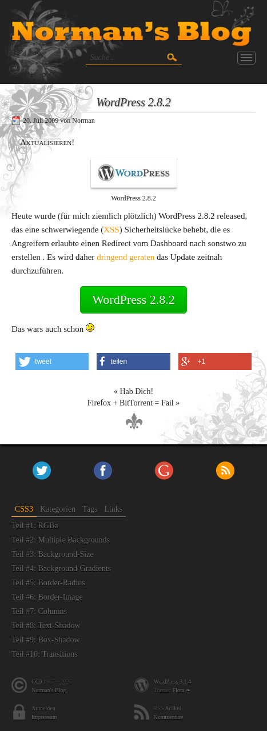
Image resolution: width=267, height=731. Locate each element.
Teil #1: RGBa (34, 525)
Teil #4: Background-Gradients (61, 568)
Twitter (42, 470)
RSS (225, 470)
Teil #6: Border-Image (47, 597)
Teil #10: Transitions (44, 654)
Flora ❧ (182, 690)
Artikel (173, 708)
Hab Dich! (136, 391)
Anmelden (43, 708)
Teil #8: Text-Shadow (46, 625)
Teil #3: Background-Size (52, 554)
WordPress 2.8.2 (133, 299)
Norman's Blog (48, 690)
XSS (111, 229)
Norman (83, 120)
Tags (89, 509)
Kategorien (57, 509)
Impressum (44, 717)
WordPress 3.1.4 (173, 681)
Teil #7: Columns (39, 611)
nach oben (133, 421)
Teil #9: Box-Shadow (45, 640)
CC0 (36, 681)
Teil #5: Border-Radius (48, 583)
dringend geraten (125, 257)
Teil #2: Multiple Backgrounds (60, 540)
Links (113, 509)
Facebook (103, 470)
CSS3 (24, 509)
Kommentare (169, 717)
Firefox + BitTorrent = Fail (130, 403)
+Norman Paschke (164, 470)
